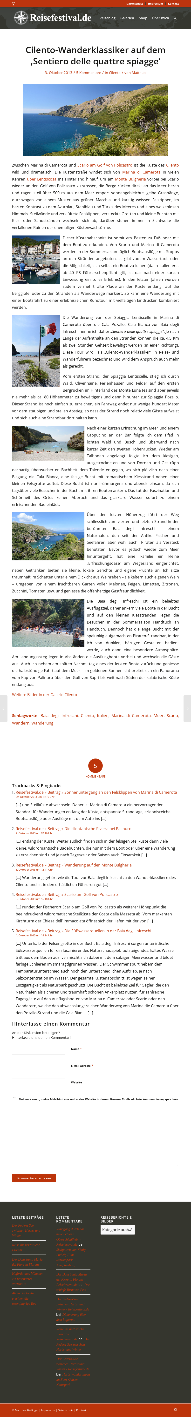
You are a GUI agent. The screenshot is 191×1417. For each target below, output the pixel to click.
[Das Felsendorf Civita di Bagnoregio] (3, 708)
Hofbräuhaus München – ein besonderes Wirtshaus (29, 1279)
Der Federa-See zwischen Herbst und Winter (26, 1231)
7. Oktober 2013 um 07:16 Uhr (34, 833)
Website (76, 1082)
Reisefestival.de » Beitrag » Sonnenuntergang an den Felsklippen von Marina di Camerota (96, 792)
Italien (103, 715)
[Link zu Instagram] (13, 3)
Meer (159, 715)
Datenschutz (134, 3)
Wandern (20, 723)
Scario (172, 715)
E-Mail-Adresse (82, 1065)
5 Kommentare (88, 72)
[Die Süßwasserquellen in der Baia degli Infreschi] (187, 708)
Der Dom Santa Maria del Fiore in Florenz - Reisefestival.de (71, 1280)
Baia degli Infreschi (59, 715)
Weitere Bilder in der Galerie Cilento (44, 694)
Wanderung (42, 723)
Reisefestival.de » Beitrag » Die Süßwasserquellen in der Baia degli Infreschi (83, 930)
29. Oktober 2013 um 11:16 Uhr (35, 797)
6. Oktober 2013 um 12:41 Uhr (34, 869)
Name (76, 1049)
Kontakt (173, 3)
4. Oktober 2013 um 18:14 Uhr (34, 935)
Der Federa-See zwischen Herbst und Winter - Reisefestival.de (72, 1304)
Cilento (115, 72)
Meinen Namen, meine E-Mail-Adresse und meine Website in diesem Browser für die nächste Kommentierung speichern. (99, 1099)
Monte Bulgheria (130, 179)
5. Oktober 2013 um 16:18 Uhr (34, 899)
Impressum (155, 3)
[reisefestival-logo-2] (54, 18)
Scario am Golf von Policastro (105, 165)
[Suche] (175, 18)
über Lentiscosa (42, 179)
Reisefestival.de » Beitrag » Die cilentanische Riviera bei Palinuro (73, 828)
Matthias (139, 72)
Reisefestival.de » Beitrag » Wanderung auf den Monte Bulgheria (74, 865)
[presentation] (48, 1116)
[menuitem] (135, 3)
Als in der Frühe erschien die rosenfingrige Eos (24, 1298)
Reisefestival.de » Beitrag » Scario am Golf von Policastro (67, 894)
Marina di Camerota (141, 172)
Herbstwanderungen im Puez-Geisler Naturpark (73, 1380)
